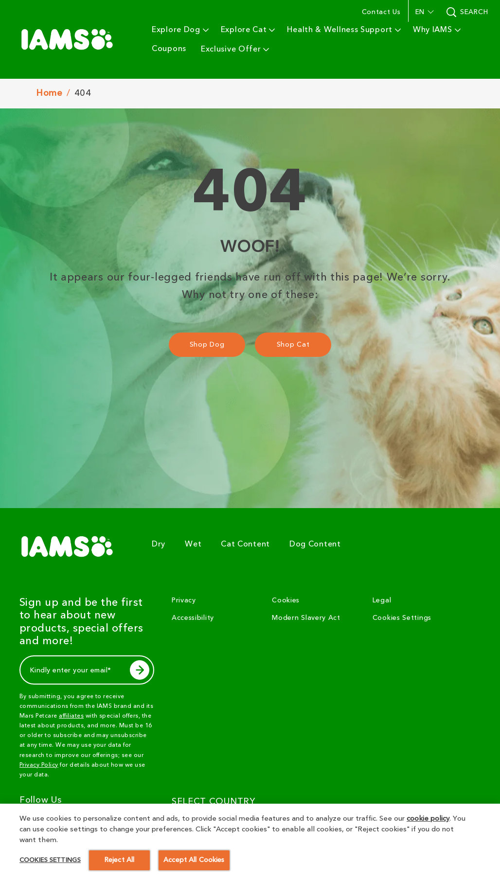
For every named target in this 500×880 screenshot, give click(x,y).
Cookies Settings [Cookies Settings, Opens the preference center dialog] (50, 873)
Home (49, 94)
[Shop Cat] (293, 345)
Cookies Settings (402, 618)
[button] (423, 12)
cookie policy (428, 832)
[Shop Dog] (207, 345)
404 (82, 93)
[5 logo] (71, 546)
